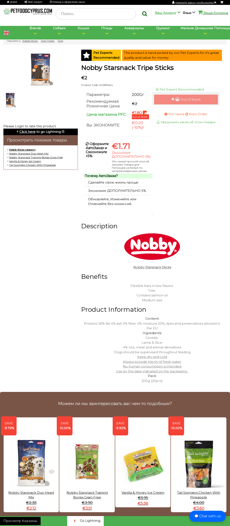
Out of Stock (186, 99)
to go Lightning (40, 132)
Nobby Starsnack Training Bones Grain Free (36, 157)
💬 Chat (207, 516)
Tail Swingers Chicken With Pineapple (32, 165)
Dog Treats (47, 40)
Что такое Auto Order (186, 114)
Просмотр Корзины (20, 521)
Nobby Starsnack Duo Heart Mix (28, 153)
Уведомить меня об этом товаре (186, 122)
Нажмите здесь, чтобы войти (196, 2)
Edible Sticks (30, 40)
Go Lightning (85, 521)
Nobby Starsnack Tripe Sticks (127, 68)
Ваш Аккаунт (165, 13)
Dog (60, 40)
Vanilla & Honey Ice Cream (25, 161)
